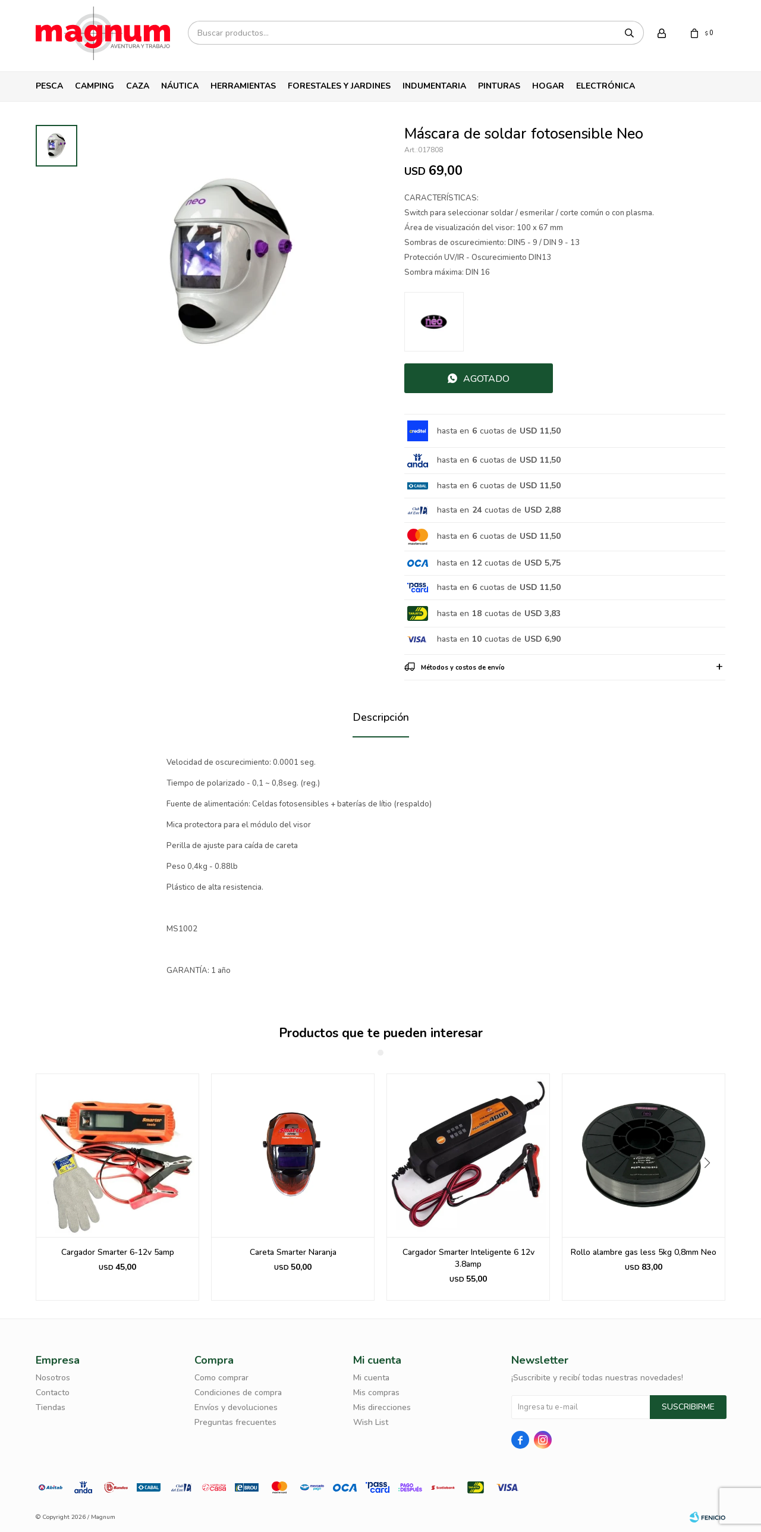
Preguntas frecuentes (235, 1422)
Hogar (548, 86)
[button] (711, 1187)
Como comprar (221, 1377)
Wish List (370, 1422)
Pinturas (499, 86)
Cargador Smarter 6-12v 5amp (117, 1252)
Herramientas (243, 86)
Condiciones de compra (238, 1392)
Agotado (486, 378)
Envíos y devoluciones (236, 1407)
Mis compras (376, 1392)
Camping (94, 86)
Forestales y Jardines (339, 86)
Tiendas (50, 1407)
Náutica (180, 86)
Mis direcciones (382, 1407)
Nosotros (53, 1377)
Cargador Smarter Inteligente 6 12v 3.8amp (468, 1258)
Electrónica (605, 86)
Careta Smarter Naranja (293, 1252)
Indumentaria (434, 86)
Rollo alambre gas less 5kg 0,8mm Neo (643, 1252)
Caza (137, 86)
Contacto (53, 1392)
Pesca (49, 86)
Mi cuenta (371, 1377)
